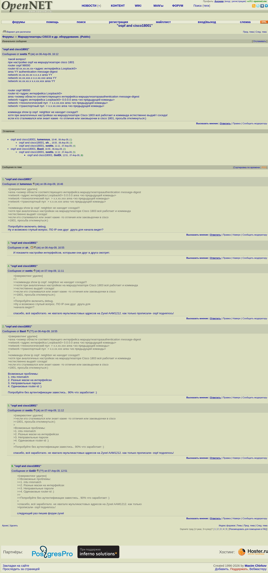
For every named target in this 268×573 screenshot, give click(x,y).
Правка (237, 123)
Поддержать (239, 569)
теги (206, 5)
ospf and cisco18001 (23, 139)
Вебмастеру (258, 569)
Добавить (222, 569)
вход (227, 1)
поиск (81, 22)
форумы (18, 22)
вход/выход (207, 22)
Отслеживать (259, 41)
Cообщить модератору (254, 123)
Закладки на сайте (16, 565)
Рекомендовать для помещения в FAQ (248, 529)
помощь (52, 22)
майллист (163, 22)
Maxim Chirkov (256, 565)
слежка (245, 22)
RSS (264, 167)
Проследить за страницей (21, 569)
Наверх (237, 234)
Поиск (197, 5)
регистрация (239, 1)
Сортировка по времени (247, 167)
